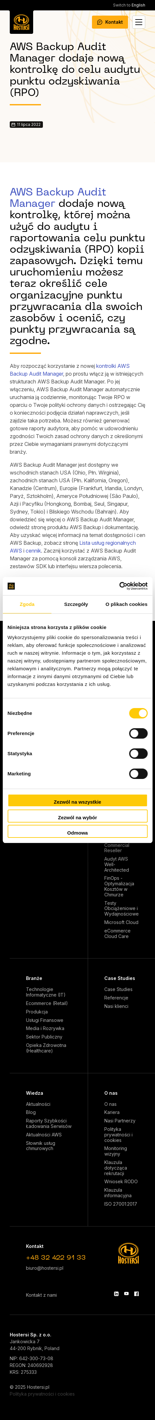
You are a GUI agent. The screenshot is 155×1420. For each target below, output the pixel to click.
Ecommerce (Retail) (47, 1003)
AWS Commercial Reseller (116, 845)
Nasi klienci (116, 1006)
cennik (33, 550)
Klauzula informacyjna (118, 1192)
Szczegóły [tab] (76, 604)
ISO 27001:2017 (120, 1204)
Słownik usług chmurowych (40, 1146)
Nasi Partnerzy (120, 1120)
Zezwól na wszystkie (77, 802)
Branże (34, 978)
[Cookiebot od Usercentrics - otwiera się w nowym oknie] (119, 586)
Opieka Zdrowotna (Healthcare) (46, 1048)
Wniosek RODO (121, 1181)
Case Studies (119, 978)
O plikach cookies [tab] (127, 604)
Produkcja (37, 1011)
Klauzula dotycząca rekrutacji (115, 1168)
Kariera (112, 1112)
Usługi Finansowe (44, 1020)
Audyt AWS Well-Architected (116, 864)
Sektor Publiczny (44, 1036)
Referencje (116, 997)
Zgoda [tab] (27, 604)
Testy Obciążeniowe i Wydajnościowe (121, 909)
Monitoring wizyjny (115, 1151)
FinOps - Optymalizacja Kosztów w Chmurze (119, 886)
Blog (31, 1112)
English (129, 5)
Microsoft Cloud (121, 922)
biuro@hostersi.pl (44, 1268)
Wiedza (34, 1093)
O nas (111, 1093)
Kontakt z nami (41, 1295)
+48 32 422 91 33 (56, 1258)
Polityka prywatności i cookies (118, 1135)
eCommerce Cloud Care (117, 933)
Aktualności (38, 1104)
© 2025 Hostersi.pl (29, 1387)
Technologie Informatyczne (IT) (46, 992)
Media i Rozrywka (45, 1028)
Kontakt (110, 22)
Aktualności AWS (44, 1134)
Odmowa (77, 833)
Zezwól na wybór (77, 817)
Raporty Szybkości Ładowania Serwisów (48, 1123)
